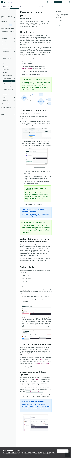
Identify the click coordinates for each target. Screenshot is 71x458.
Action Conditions (30, 123)
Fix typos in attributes (8, 86)
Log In (51, 2)
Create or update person (9, 81)
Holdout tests (6, 69)
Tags (3, 35)
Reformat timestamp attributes (8, 90)
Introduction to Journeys (7, 9)
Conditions (5, 66)
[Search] (26, 2)
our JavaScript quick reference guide (31, 394)
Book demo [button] (58, 2)
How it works (58, 11)
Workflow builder (6, 54)
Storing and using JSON (37, 196)
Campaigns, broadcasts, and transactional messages (8, 32)
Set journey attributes (8, 83)
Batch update (6, 63)
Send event (5, 61)
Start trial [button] (66, 2)
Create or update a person (61, 12)
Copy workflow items (7, 75)
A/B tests (5, 72)
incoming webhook (42, 71)
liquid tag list (27, 353)
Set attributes (58, 17)
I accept (63, 451)
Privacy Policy (19, 453)
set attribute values (39, 167)
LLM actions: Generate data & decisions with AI (9, 57)
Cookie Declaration (28, 453)
